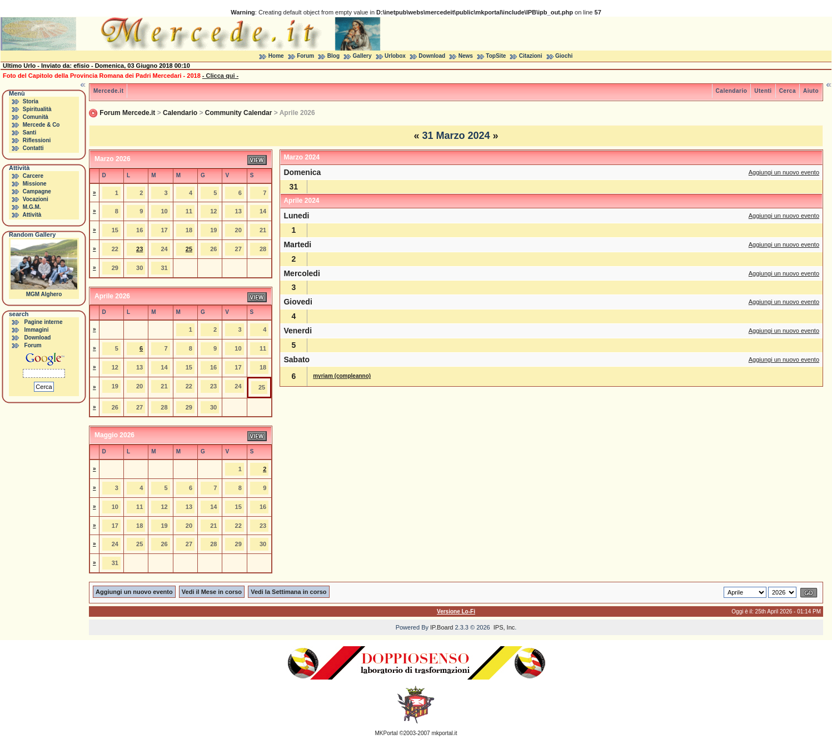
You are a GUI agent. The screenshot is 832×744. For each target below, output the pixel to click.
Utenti (762, 91)
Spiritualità (37, 109)
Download (432, 56)
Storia (30, 101)
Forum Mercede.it (127, 113)
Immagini (36, 330)
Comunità (35, 117)
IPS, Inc (504, 627)
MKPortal (386, 733)
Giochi (563, 56)
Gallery (362, 56)
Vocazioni (35, 199)
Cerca (787, 91)
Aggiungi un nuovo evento (784, 172)
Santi (29, 132)
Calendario (732, 91)
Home (276, 56)
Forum (305, 56)
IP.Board (441, 627)
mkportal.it (444, 733)
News (466, 56)
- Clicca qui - (220, 75)
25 (189, 249)
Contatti (33, 148)
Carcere (33, 176)
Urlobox (395, 56)
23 (139, 249)
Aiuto (811, 91)
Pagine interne (43, 322)
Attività (31, 215)
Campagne (37, 191)
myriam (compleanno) (342, 376)
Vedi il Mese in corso (212, 591)
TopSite (496, 56)
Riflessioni (37, 140)
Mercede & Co (41, 125)
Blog (333, 56)
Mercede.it (108, 91)
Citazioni (530, 56)
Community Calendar (238, 113)
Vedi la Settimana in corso (288, 591)
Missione (35, 184)
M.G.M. (32, 207)
